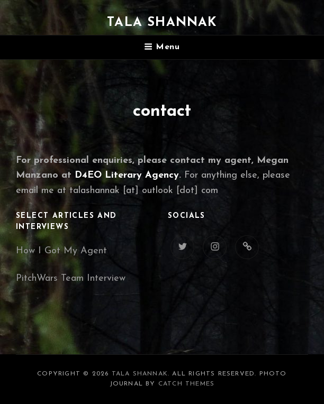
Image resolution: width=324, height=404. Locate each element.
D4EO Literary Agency (127, 175)
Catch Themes (186, 384)
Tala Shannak (162, 22)
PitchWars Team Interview (70, 278)
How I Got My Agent (61, 251)
